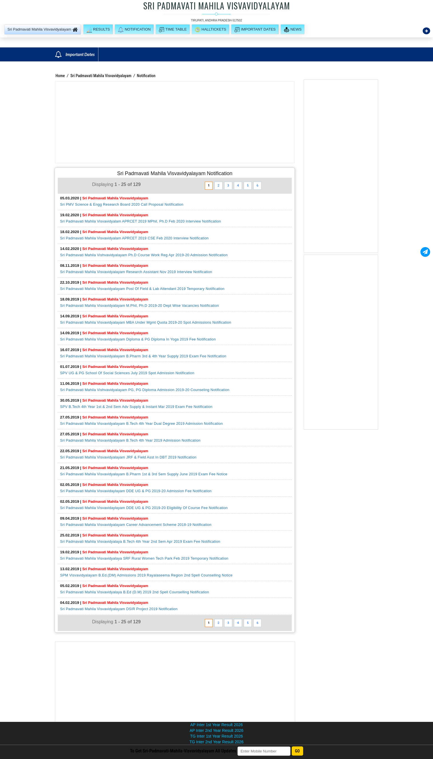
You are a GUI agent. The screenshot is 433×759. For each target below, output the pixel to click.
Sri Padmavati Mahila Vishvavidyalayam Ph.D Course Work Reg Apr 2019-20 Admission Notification (144, 255)
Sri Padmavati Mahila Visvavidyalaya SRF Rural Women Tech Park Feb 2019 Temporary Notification (144, 558)
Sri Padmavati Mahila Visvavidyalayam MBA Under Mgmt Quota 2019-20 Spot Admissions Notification (145, 323)
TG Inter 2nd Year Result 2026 (216, 742)
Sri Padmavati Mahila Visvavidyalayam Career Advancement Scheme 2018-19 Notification (135, 525)
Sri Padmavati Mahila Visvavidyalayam (101, 75)
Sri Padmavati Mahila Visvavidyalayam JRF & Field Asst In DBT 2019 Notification (128, 457)
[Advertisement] (175, 122)
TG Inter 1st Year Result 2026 (216, 736)
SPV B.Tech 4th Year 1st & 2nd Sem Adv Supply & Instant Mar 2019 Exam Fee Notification (136, 407)
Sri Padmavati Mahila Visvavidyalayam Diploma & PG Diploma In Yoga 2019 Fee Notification (138, 339)
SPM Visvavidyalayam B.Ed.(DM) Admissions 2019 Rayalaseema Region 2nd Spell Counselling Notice (146, 575)
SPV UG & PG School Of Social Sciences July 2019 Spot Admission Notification (127, 373)
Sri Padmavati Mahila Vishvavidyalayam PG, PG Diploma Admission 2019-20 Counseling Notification (144, 390)
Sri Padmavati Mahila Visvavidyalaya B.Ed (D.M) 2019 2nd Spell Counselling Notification (134, 592)
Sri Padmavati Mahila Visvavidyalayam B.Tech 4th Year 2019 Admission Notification (130, 440)
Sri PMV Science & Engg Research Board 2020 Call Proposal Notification (121, 205)
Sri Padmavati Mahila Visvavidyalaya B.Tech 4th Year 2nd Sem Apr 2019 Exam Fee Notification (140, 542)
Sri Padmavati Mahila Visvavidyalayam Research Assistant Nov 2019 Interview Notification (136, 272)
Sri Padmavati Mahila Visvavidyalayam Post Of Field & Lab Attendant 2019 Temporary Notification (142, 289)
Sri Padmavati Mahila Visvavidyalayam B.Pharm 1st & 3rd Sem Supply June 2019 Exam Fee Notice (143, 474)
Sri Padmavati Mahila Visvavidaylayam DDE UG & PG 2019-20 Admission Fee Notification (136, 491)
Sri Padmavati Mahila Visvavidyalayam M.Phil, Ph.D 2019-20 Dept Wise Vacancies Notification (139, 306)
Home (60, 75)
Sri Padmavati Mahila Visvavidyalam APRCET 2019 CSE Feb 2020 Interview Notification (134, 238)
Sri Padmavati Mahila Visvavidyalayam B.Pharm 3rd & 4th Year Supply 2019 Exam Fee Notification (143, 356)
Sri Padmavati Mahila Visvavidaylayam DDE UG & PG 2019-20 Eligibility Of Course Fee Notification (144, 508)
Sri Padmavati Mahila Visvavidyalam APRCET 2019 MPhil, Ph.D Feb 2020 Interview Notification (140, 221)
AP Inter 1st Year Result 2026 (216, 724)
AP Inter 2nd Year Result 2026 (216, 730)
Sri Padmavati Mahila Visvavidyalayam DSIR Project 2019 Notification (119, 609)
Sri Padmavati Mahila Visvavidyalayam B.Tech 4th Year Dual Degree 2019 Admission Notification (141, 424)
